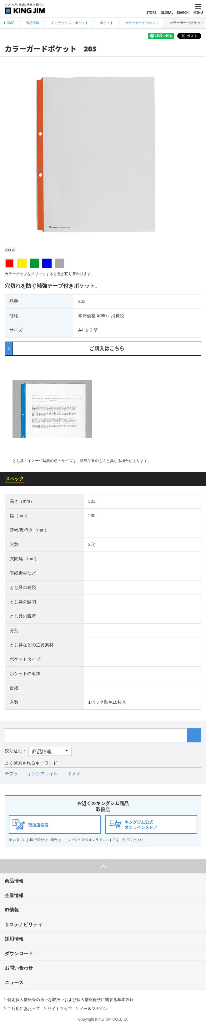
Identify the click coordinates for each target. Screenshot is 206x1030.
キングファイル (42, 773)
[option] (103, 159)
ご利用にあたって (24, 1008)
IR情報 (12, 909)
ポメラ (73, 773)
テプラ (11, 773)
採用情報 (14, 938)
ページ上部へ (103, 866)
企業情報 (14, 895)
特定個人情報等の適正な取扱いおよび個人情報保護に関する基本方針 (70, 999)
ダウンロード (19, 953)
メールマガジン (93, 1008)
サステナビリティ (23, 924)
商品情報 (14, 880)
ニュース (14, 982)
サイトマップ (60, 1008)
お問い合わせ (19, 967)
